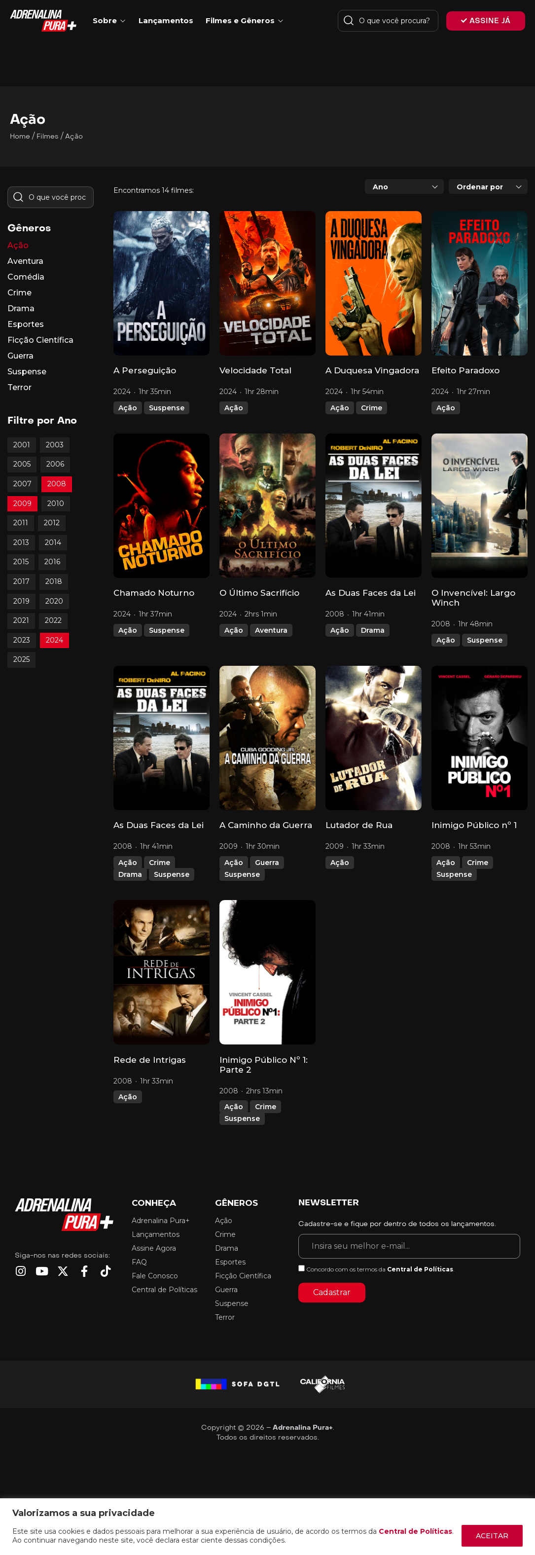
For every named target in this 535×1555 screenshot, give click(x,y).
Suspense (166, 407)
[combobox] (404, 186)
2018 (53, 581)
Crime (371, 407)
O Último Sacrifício (259, 593)
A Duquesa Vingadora (372, 370)
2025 (21, 659)
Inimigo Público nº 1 (474, 825)
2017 (21, 581)
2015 (21, 561)
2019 (21, 601)
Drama (373, 630)
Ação (127, 407)
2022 (53, 620)
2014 (53, 542)
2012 (52, 522)
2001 (21, 444)
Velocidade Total (255, 370)
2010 (55, 503)
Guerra (267, 862)
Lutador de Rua (358, 825)
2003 (55, 444)
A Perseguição (144, 370)
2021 (21, 620)
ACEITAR (492, 1535)
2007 (22, 483)
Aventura (271, 630)
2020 (54, 601)
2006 (55, 464)
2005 (22, 464)
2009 (22, 503)
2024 (54, 640)
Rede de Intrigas (149, 1060)
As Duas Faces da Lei (370, 593)
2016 (52, 561)
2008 (56, 483)
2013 (21, 542)
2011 (20, 522)
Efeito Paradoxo (465, 370)
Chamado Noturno (153, 593)
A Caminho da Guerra (265, 825)
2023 (21, 640)
